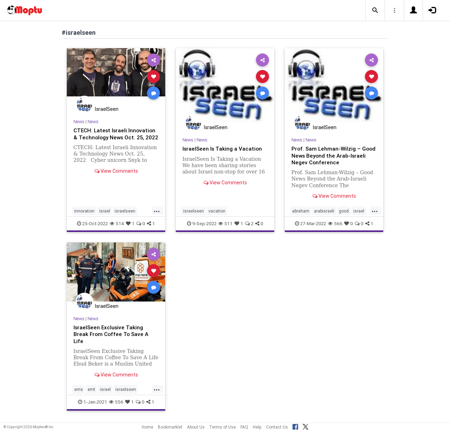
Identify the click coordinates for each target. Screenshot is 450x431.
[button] (375, 10)
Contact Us (277, 427)
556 (116, 402)
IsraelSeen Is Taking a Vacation (223, 148)
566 (335, 223)
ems (78, 389)
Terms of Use (222, 427)
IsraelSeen (106, 109)
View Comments (116, 178)
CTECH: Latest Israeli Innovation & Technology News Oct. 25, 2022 (113, 137)
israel (104, 210)
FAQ (244, 427)
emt (91, 389)
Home (147, 427)
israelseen (125, 210)
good (344, 210)
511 (225, 223)
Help (257, 427)
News (79, 122)
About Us (196, 427)
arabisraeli (324, 210)
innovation (84, 210)
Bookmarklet (170, 427)
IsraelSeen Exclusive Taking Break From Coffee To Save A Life (112, 334)
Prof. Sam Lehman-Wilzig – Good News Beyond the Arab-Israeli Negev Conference (329, 155)
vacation (216, 210)
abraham (300, 210)
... (157, 210)
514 (117, 223)
